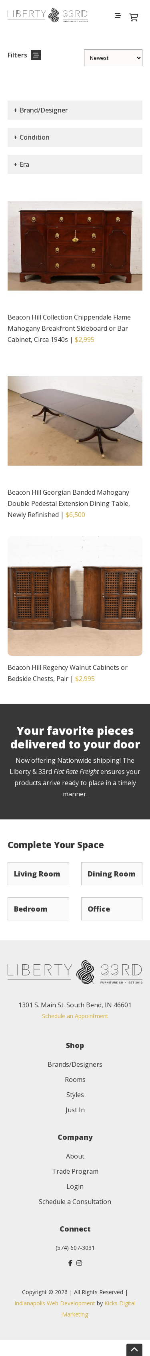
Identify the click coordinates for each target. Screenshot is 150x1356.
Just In (75, 1109)
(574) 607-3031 (75, 1247)
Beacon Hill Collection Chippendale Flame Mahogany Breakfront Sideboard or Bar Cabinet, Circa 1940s (69, 328)
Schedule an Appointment (75, 1016)
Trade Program (75, 1171)
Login (75, 1186)
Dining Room (112, 873)
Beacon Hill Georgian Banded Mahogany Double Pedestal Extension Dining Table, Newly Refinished (69, 503)
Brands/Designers (75, 1064)
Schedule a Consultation (75, 1201)
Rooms (75, 1079)
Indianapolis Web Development (54, 1303)
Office (99, 909)
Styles (75, 1094)
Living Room (37, 873)
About (75, 1156)
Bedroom (31, 909)
